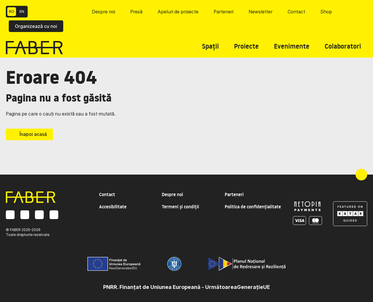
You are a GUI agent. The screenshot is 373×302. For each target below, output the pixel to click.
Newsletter (260, 12)
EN (22, 11)
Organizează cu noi (36, 26)
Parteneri (223, 12)
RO (11, 11)
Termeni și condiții (180, 207)
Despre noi (103, 12)
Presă (136, 12)
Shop (326, 12)
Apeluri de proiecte (178, 12)
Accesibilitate (112, 207)
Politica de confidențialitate (253, 207)
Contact (296, 12)
